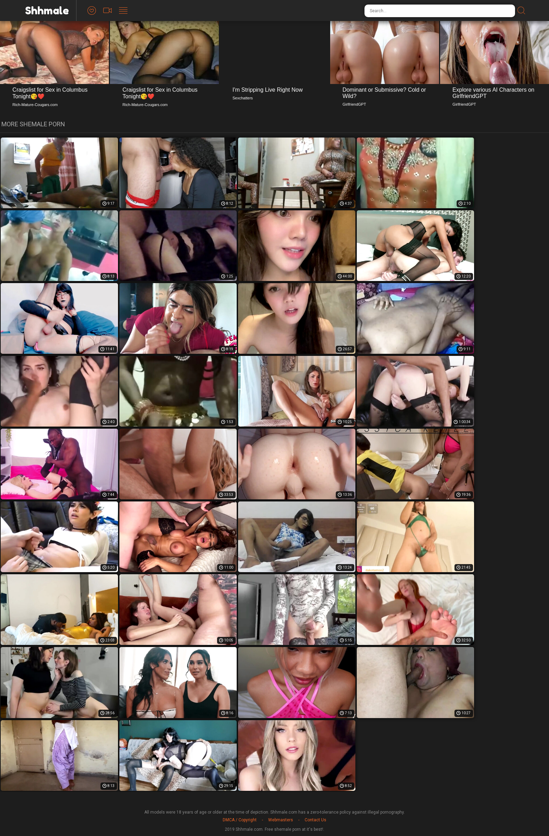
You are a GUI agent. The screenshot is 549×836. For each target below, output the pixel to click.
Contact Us (315, 819)
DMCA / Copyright (240, 819)
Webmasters (280, 819)
